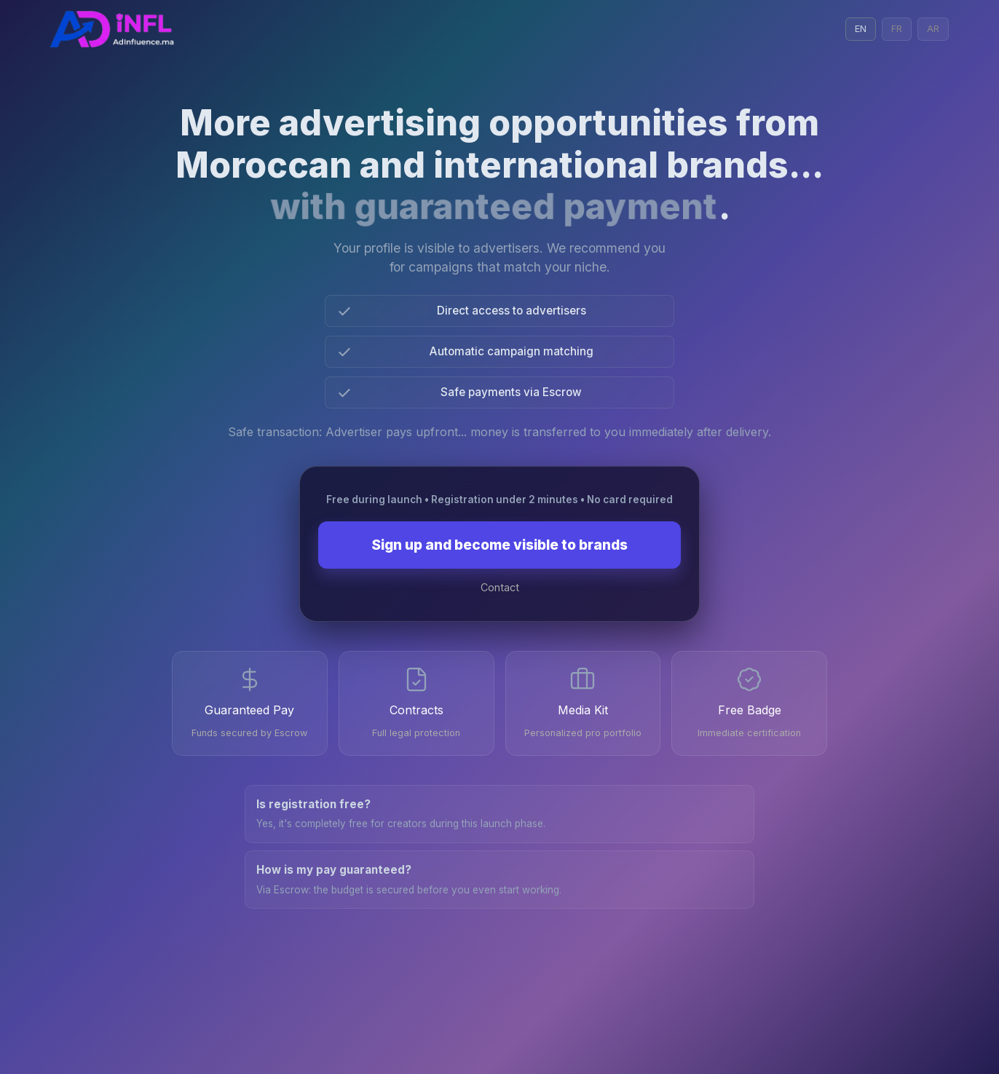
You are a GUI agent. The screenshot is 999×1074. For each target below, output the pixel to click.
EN (860, 28)
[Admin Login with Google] (112, 29)
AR (933, 28)
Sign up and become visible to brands (499, 544)
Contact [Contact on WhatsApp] (500, 587)
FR (896, 28)
